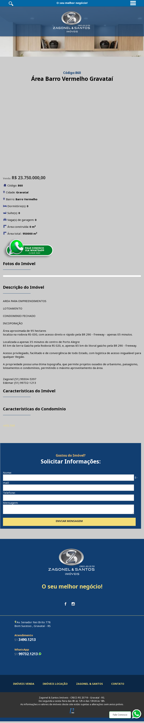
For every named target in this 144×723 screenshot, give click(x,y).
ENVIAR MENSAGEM (69, 522)
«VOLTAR (9, 425)
